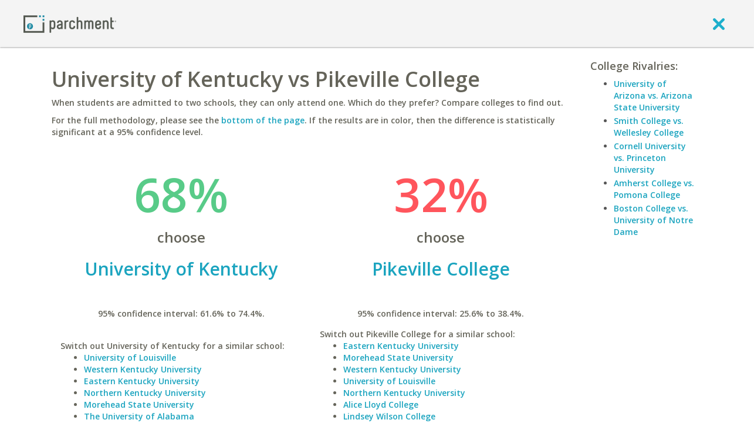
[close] (719, 23)
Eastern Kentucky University (142, 381)
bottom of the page (263, 120)
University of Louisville (130, 357)
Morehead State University (139, 404)
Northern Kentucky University (145, 392)
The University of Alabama (139, 416)
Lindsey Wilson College (389, 416)
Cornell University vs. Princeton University (650, 157)
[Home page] (69, 23)
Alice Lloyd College (380, 404)
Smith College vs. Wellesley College (649, 126)
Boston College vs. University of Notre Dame (653, 220)
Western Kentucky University (143, 369)
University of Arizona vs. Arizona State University (653, 95)
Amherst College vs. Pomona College (654, 188)
